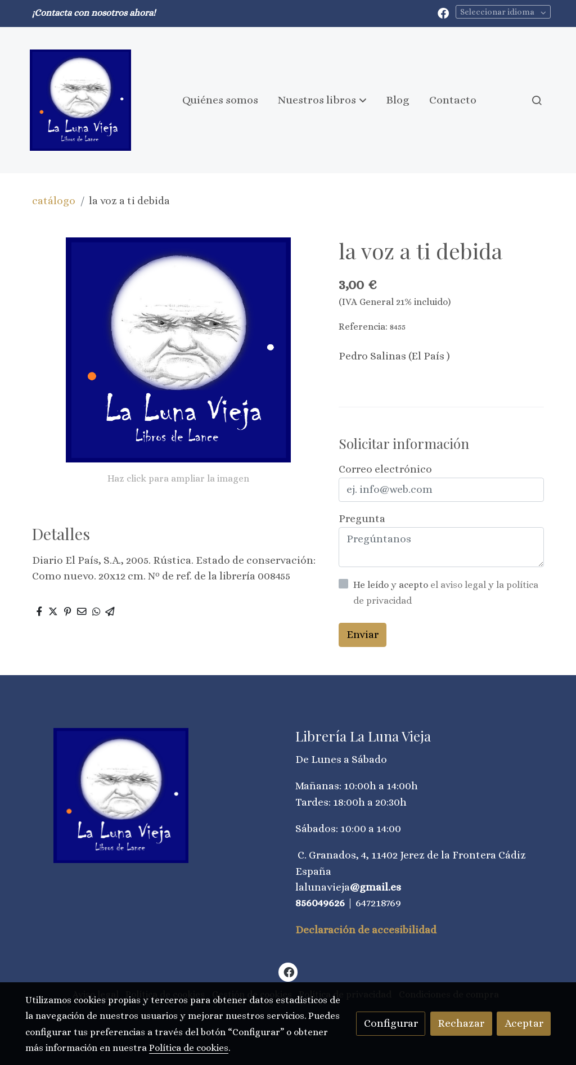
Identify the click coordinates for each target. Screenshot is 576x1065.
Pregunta (362, 518)
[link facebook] (443, 12)
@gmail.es (375, 887)
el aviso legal (459, 584)
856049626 (320, 903)
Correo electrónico (385, 469)
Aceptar (524, 1023)
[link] (80, 100)
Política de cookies (188, 1047)
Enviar (362, 634)
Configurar (391, 1023)
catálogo (53, 200)
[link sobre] (153, 795)
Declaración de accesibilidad (365, 930)
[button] (322, 100)
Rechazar (461, 1023)
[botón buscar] (536, 100)
